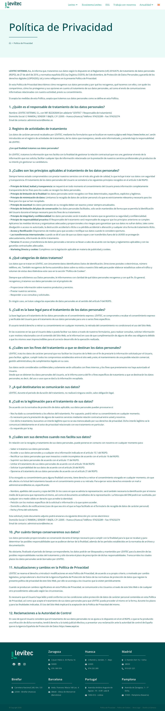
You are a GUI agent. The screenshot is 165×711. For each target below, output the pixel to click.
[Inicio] (10, 43)
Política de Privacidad (23, 43)
